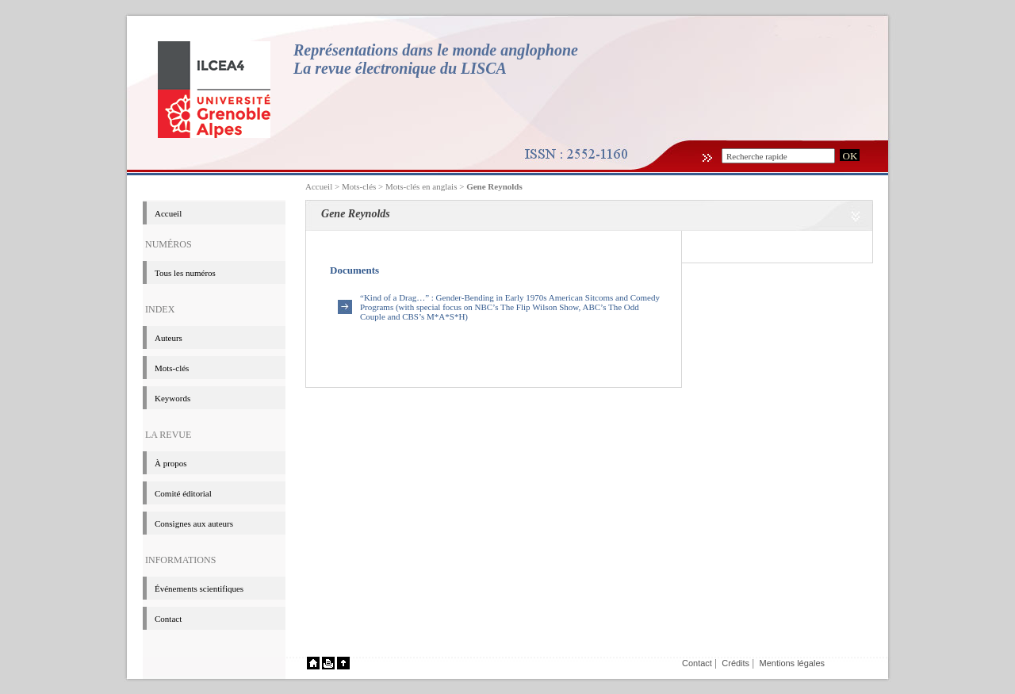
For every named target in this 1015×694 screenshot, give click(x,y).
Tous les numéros (185, 273)
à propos (171, 463)
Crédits (735, 663)
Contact (168, 618)
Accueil (318, 186)
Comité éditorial (183, 493)
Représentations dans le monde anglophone (435, 50)
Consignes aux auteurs (194, 523)
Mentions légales (792, 663)
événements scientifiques (199, 588)
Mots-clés (172, 368)
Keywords (172, 398)
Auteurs (168, 338)
